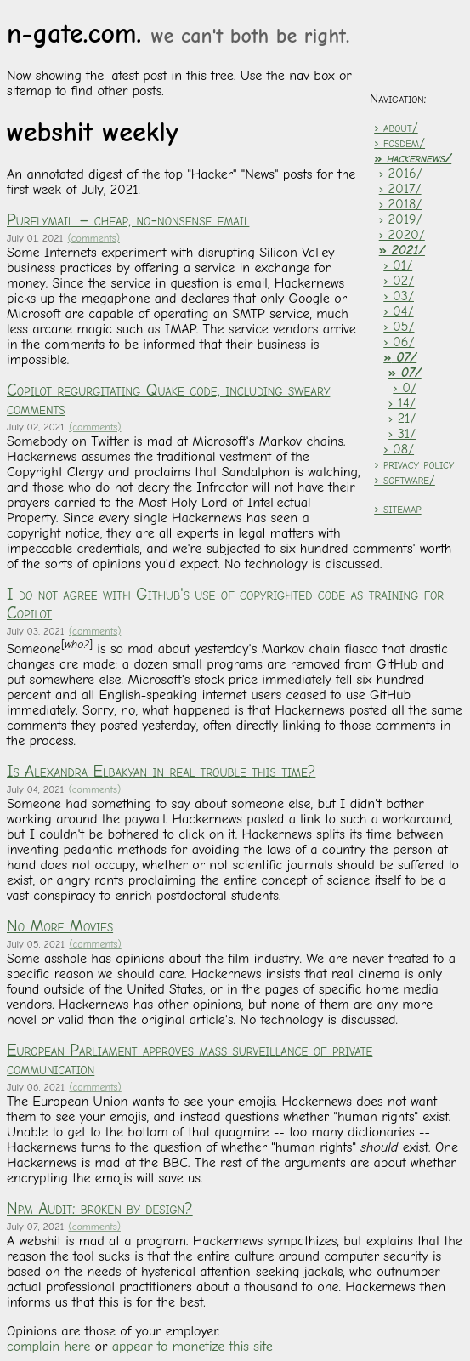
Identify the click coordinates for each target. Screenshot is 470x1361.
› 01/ (397, 265)
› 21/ (402, 418)
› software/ (404, 479)
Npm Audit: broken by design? (100, 1208)
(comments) (94, 238)
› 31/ (402, 433)
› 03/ (398, 296)
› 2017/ (400, 188)
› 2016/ (400, 173)
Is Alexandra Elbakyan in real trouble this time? (161, 771)
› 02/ (398, 280)
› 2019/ (400, 219)
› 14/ (402, 403)
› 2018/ (400, 204)
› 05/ (398, 326)
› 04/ (398, 311)
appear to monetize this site (192, 1346)
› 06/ (398, 342)
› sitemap (397, 508)
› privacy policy (414, 464)
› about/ (395, 127)
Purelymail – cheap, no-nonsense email (128, 220)
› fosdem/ (399, 143)
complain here (48, 1346)
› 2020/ (402, 234)
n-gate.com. (178, 33)
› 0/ (404, 388)
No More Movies (60, 926)
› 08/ (398, 449)
